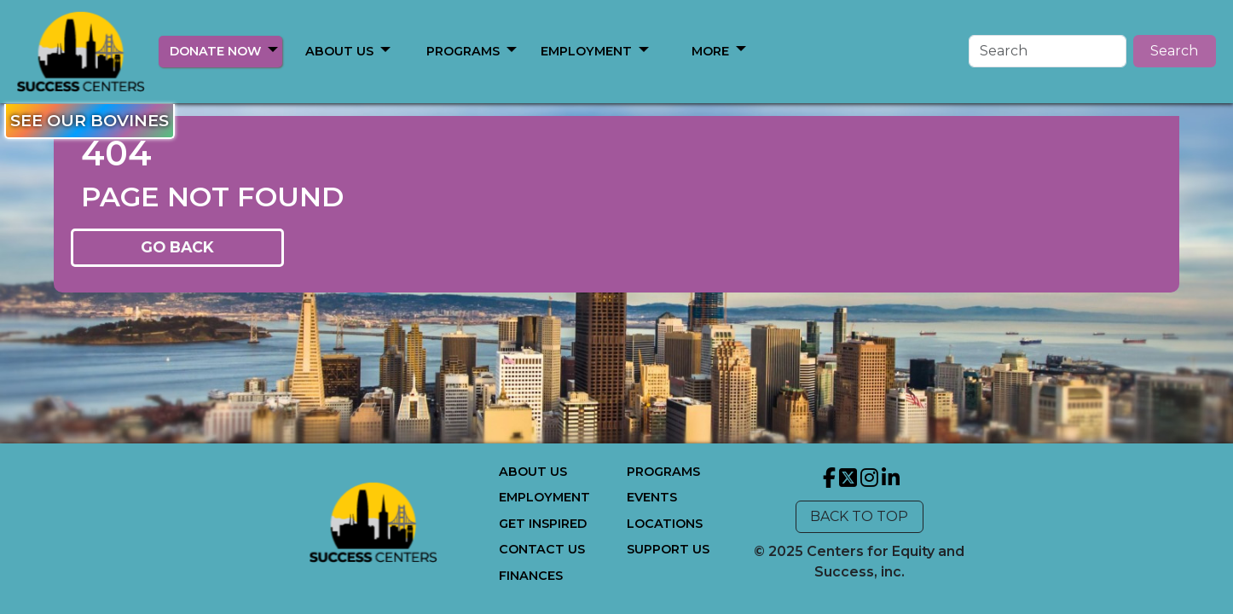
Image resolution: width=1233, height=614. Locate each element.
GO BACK (177, 247)
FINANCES (531, 575)
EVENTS (652, 497)
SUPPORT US (668, 549)
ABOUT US (339, 51)
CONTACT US (542, 549)
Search (1174, 51)
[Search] (1047, 51)
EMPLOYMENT (586, 51)
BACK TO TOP (859, 516)
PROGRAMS (463, 51)
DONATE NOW (215, 51)
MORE (710, 51)
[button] (273, 49)
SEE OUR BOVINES (89, 120)
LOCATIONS (665, 523)
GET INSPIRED (543, 523)
